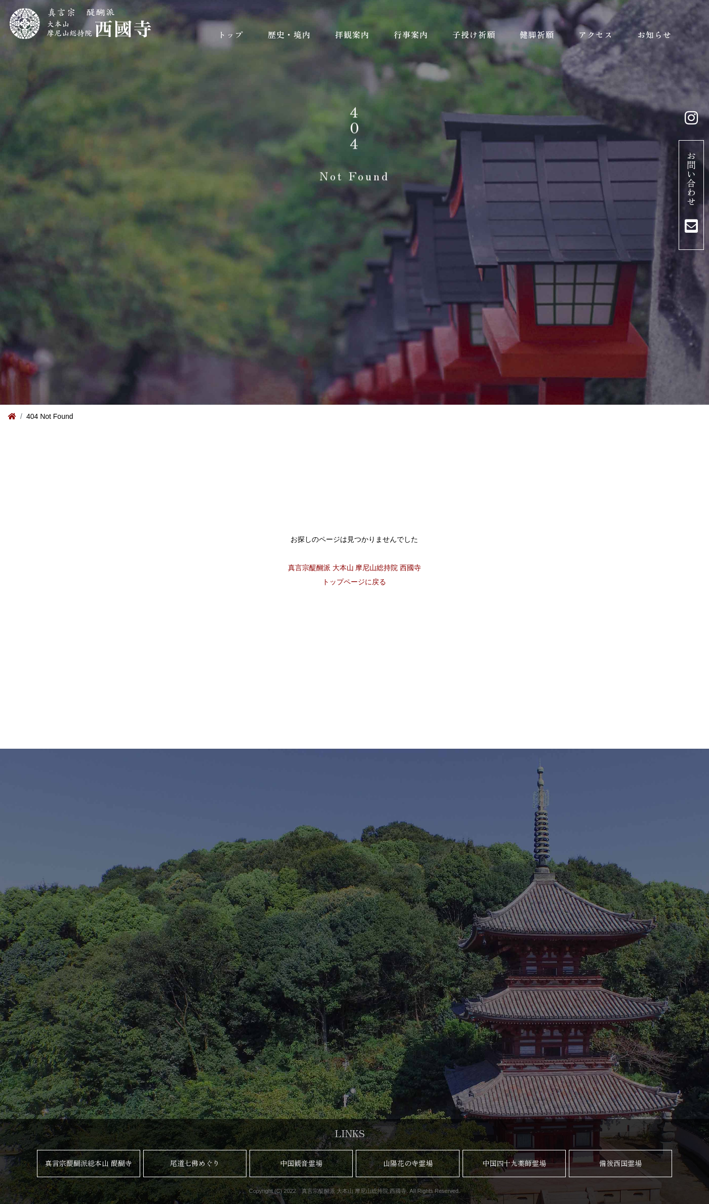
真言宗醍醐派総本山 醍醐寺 (88, 1163)
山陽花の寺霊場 (408, 1163)
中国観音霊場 (301, 1163)
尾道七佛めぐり (195, 1163)
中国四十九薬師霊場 (514, 1163)
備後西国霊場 (620, 1163)
